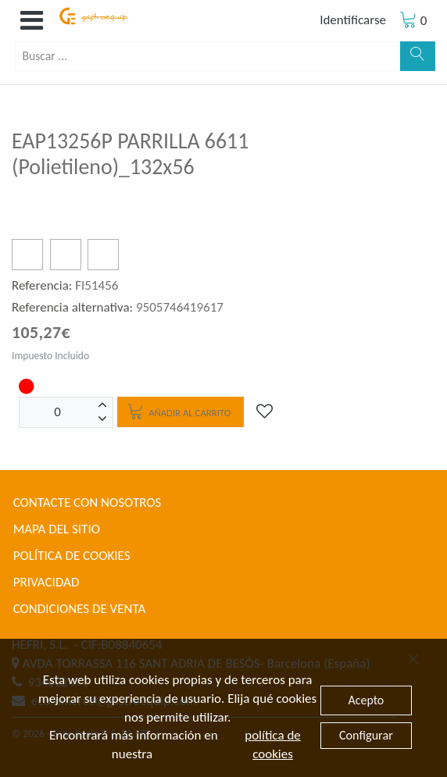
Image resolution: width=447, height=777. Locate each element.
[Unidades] (58, 412)
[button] (31, 20)
